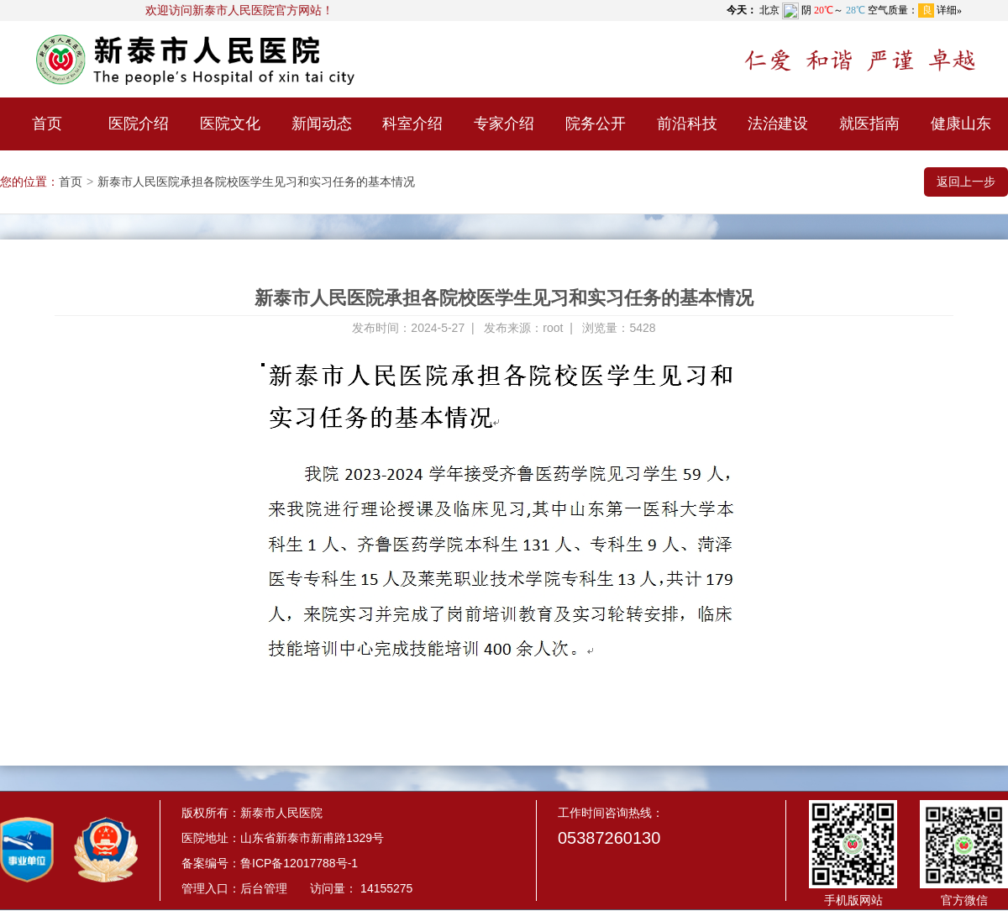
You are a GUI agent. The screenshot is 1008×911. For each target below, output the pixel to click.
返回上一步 (966, 181)
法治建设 (778, 123)
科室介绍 (412, 123)
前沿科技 (687, 123)
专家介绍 (504, 123)
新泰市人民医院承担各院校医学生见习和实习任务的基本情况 (256, 181)
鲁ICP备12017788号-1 (299, 863)
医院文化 (230, 123)
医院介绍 (138, 123)
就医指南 (869, 123)
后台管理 (263, 888)
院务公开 (595, 123)
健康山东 (961, 123)
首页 (47, 123)
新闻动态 (321, 123)
